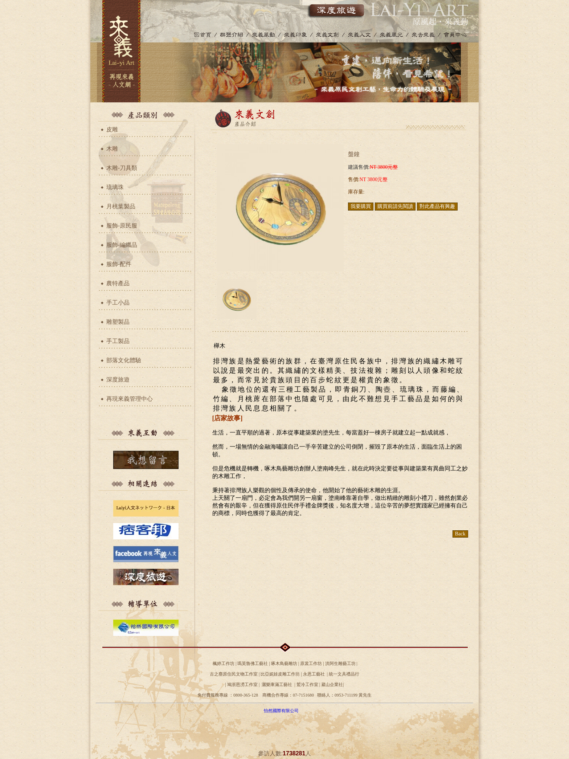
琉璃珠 (115, 187)
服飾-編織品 (121, 245)
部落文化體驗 (123, 360)
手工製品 (118, 341)
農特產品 (118, 283)
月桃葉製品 (120, 206)
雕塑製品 (118, 322)
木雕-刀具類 (121, 168)
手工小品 (118, 302)
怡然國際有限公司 (281, 710)
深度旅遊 (118, 379)
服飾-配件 (118, 264)
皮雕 (112, 129)
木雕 (112, 149)
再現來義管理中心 (129, 399)
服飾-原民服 (121, 226)
